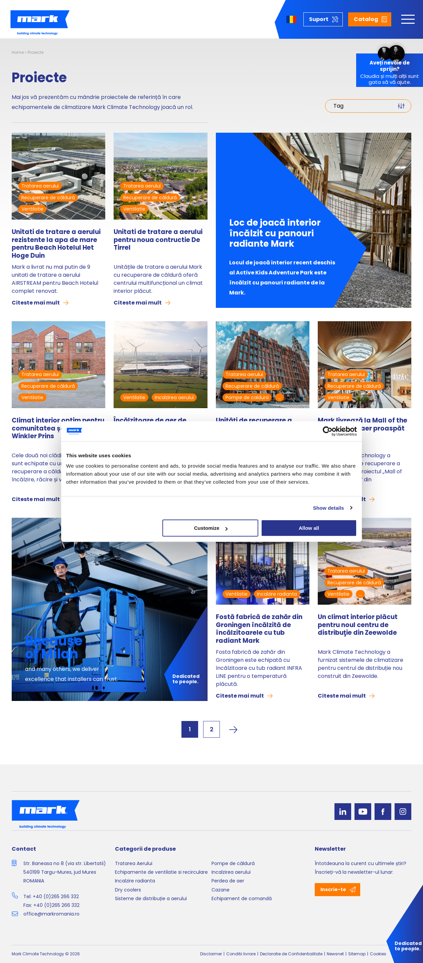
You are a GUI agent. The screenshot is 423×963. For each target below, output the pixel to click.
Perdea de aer (228, 880)
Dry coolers (128, 889)
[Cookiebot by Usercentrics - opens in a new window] (327, 431)
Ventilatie (32, 209)
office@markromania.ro (51, 914)
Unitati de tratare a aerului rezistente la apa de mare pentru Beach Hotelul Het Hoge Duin (56, 244)
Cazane (221, 889)
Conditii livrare (241, 954)
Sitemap (357, 954)
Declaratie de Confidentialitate (291, 954)
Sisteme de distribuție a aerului (151, 898)
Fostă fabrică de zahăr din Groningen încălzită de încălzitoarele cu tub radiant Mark (259, 629)
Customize (211, 528)
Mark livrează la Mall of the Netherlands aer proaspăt (362, 424)
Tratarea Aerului (133, 863)
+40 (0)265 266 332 (56, 896)
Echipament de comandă (242, 898)
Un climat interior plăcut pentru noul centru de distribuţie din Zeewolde (358, 625)
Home (18, 52)
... (279, 397)
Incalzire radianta (277, 594)
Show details (328, 508)
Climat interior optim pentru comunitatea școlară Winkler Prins (58, 428)
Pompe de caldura (247, 397)
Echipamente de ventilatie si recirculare (161, 872)
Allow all (309, 528)
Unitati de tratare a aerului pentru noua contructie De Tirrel (158, 240)
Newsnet (335, 954)
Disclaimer (211, 954)
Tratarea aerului (40, 186)
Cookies (378, 954)
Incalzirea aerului (174, 397)
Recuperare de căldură (48, 197)
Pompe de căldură (233, 863)
